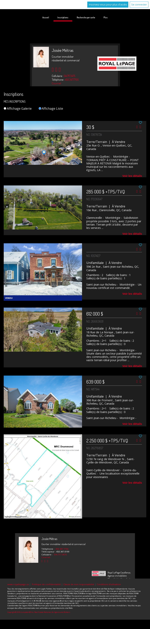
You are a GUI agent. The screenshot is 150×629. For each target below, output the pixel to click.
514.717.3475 (69, 76)
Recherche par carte (86, 17)
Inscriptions (62, 17)
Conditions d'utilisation (109, 584)
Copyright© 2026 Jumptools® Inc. (20, 612)
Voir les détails (132, 176)
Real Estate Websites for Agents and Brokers (52, 612)
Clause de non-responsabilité (78, 584)
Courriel (56, 83)
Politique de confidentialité (46, 584)
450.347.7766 (72, 79)
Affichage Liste (51, 108)
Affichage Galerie (17, 108)
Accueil (45, 17)
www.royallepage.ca (18, 584)
